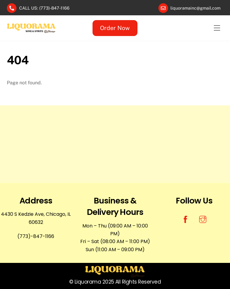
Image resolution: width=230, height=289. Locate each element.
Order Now (115, 28)
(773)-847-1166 (35, 236)
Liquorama (88, 281)
